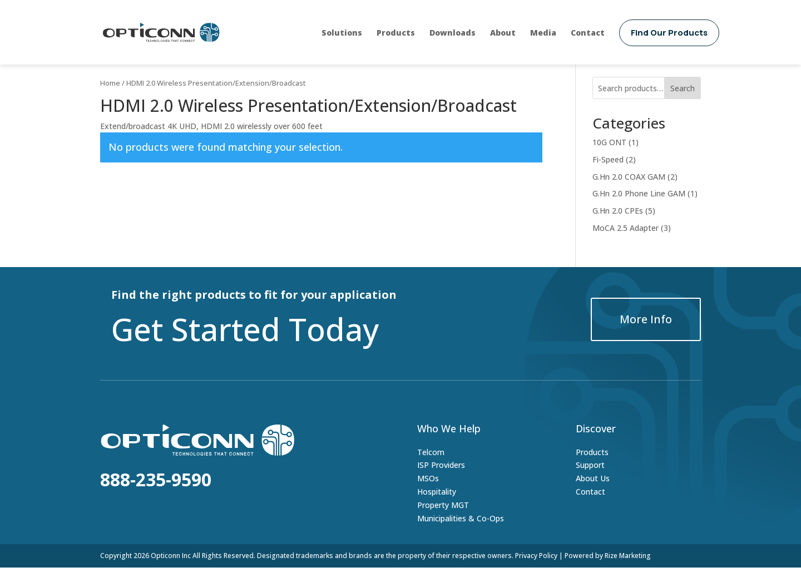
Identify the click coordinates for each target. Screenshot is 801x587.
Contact (588, 32)
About (503, 32)
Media (543, 32)
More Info (646, 338)
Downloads (452, 32)
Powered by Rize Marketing (608, 575)
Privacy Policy (536, 575)
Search (682, 107)
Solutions (342, 32)
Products (396, 32)
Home (110, 102)
